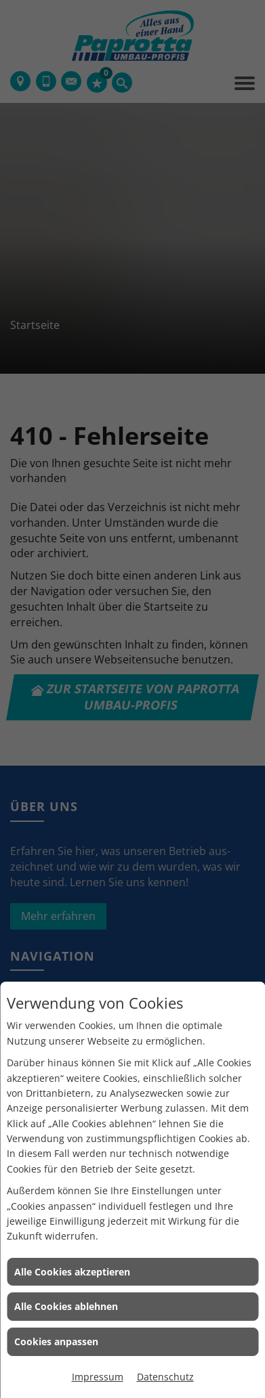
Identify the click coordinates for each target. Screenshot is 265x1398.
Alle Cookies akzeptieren (72, 1271)
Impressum (97, 1376)
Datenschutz (165, 1376)
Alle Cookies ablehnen (66, 1306)
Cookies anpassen (56, 1341)
